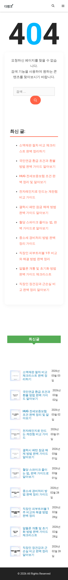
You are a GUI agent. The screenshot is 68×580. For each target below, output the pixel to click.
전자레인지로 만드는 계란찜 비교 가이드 (35, 434)
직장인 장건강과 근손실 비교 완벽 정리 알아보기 (35, 551)
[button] (53, 6)
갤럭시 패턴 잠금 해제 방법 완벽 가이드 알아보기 (35, 453)
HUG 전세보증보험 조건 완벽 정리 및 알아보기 (36, 414)
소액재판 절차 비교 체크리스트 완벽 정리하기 (35, 375)
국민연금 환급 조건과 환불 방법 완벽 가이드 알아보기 (36, 395)
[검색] (35, 100)
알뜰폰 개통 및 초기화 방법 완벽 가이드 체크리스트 (35, 531)
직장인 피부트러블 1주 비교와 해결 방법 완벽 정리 (36, 512)
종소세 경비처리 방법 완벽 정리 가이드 (35, 492)
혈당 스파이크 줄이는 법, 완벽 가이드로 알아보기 (36, 473)
